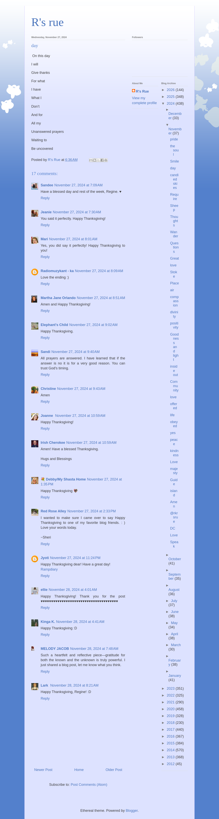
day (173, 168)
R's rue (47, 22)
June (175, 612)
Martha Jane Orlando (58, 298)
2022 (171, 695)
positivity (174, 325)
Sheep (174, 208)
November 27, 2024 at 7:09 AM (78, 185)
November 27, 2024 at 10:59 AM (80, 416)
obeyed (174, 424)
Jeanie (46, 212)
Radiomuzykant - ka (57, 271)
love (173, 265)
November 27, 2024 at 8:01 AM (73, 239)
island (173, 493)
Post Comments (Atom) (89, 785)
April (174, 634)
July (174, 601)
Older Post (114, 770)
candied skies (174, 181)
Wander (174, 234)
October (175, 559)
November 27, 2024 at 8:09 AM (99, 271)
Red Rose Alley (53, 511)
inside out (174, 370)
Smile (174, 161)
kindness (174, 453)
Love (174, 462)
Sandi (45, 352)
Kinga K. (48, 622)
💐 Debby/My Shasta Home (63, 479)
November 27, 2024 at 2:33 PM (91, 511)
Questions (174, 247)
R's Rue (142, 91)
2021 (171, 702)
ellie (44, 590)
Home (79, 770)
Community (174, 386)
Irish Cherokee (53, 443)
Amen (173, 504)
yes (173, 433)
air (172, 290)
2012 (171, 764)
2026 (171, 90)
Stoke (173, 274)
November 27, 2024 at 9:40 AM (75, 352)
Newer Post (43, 770)
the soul (174, 150)
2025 (171, 97)
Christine (48, 389)
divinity (174, 314)
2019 (171, 716)
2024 (171, 103)
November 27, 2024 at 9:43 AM (81, 389)
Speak (174, 544)
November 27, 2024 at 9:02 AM (93, 325)
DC (172, 528)
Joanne (47, 416)
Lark (45, 685)
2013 (171, 757)
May (174, 623)
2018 (171, 723)
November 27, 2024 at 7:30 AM (77, 212)
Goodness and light (174, 347)
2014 (171, 750)
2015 (171, 743)
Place (174, 283)
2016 (171, 736)
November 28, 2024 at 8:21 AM (74, 685)
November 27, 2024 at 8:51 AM (101, 298)
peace (174, 442)
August (174, 590)
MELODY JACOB (55, 649)
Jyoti (45, 558)
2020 (171, 709)
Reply (45, 198)
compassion (174, 301)
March (176, 645)
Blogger (132, 811)
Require (174, 197)
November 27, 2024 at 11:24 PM (75, 558)
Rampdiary (49, 569)
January (175, 676)
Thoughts (174, 221)
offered (173, 406)
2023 (171, 688)
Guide (174, 482)
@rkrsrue (174, 517)
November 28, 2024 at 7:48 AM (94, 649)
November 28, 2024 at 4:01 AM (73, 590)
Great (174, 258)
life (172, 415)
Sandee (47, 185)
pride (174, 139)
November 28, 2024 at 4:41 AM (80, 622)
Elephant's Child (54, 325)
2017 (171, 729)
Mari (44, 239)
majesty (174, 471)
